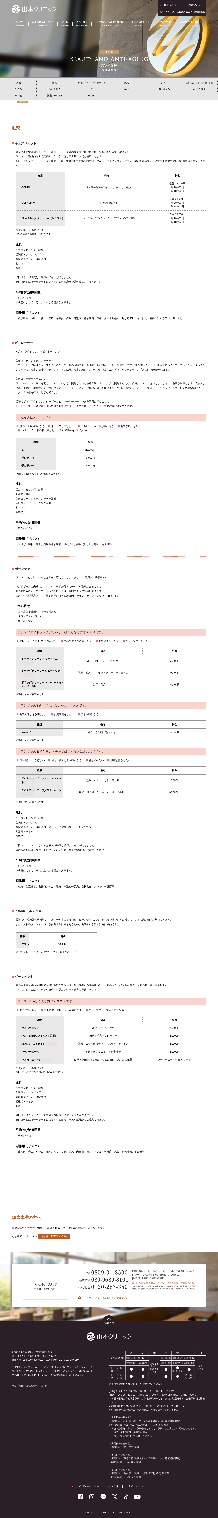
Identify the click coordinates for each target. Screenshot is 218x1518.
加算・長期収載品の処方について (29, 1386)
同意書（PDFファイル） (54, 1236)
